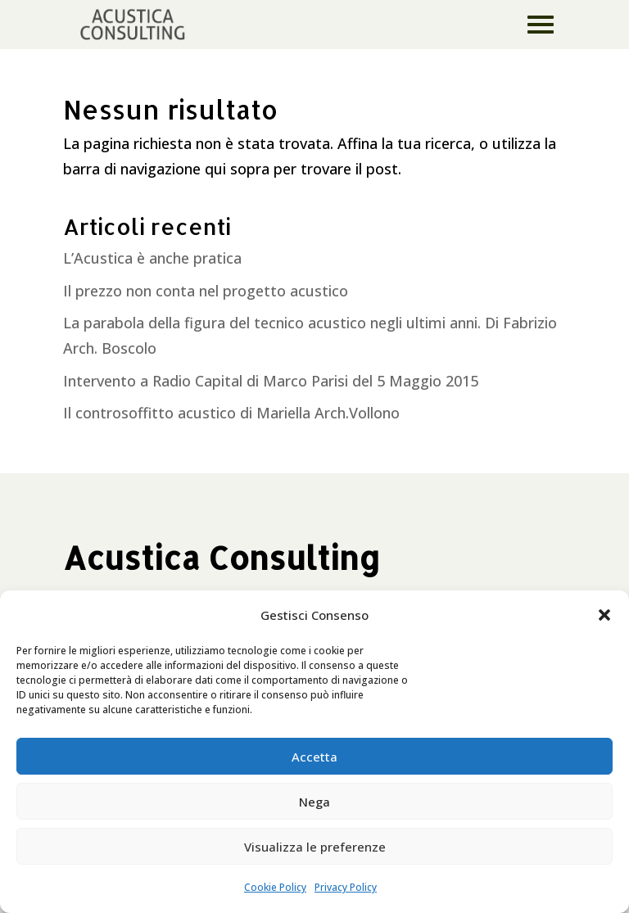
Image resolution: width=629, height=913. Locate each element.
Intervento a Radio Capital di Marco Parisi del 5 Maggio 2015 (270, 381)
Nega (314, 801)
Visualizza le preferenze (315, 846)
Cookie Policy (275, 887)
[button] (604, 615)
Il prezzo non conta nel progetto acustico (205, 291)
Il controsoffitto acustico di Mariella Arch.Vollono (231, 413)
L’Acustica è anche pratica (152, 258)
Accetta (314, 756)
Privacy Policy (345, 887)
